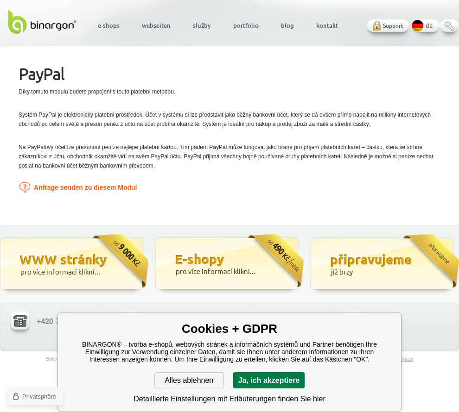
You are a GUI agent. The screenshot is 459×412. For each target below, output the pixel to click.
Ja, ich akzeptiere (269, 380)
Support (393, 25)
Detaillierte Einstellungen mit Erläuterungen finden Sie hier (229, 399)
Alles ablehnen (189, 380)
